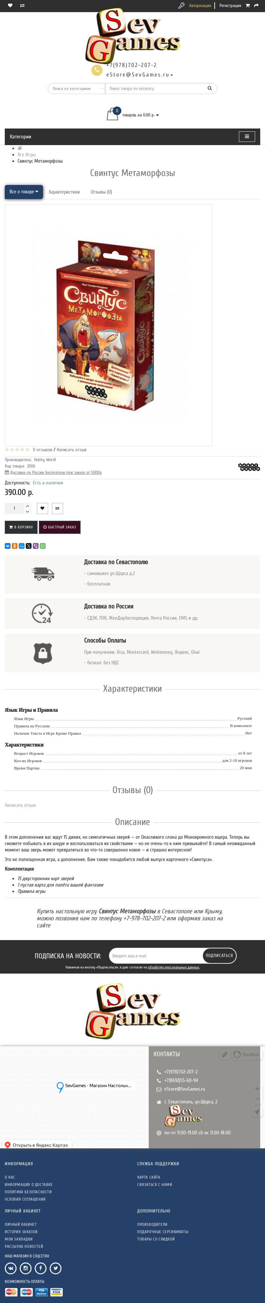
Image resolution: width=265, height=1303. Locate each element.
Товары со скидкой (156, 1239)
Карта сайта (149, 1177)
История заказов (21, 1231)
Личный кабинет (21, 1224)
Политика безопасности (28, 1191)
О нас (10, 1177)
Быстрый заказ (59, 527)
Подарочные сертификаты (162, 1231)
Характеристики (64, 192)
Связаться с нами (154, 1184)
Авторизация (200, 5)
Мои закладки (18, 1239)
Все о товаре (24, 192)
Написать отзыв (72, 450)
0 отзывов (41, 450)
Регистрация (230, 5)
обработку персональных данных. (174, 967)
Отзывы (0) (101, 192)
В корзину (21, 527)
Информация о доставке (29, 1184)
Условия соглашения (25, 1199)
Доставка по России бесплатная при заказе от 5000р (56, 472)
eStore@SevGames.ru (184, 1089)
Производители (152, 1224)
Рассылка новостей (24, 1246)
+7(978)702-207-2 (180, 1072)
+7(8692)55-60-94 (181, 1080)
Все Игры (27, 155)
